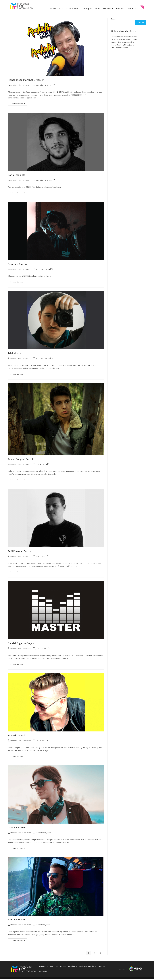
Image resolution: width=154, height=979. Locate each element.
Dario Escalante (16, 175)
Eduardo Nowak (17, 735)
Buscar (113, 19)
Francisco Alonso (17, 264)
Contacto (131, 8)
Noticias (119, 8)
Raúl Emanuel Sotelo (19, 551)
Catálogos (87, 8)
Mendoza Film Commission (20, 85)
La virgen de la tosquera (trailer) (122, 42)
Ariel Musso (14, 353)
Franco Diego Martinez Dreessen (26, 79)
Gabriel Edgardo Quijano (21, 643)
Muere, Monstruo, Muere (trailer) (122, 45)
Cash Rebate (73, 8)
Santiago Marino (17, 919)
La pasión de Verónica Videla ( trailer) (124, 39)
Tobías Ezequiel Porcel (20, 459)
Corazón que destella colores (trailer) (124, 37)
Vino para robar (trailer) (119, 48)
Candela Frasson (17, 827)
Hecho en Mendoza (104, 8)
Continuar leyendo (18, 103)
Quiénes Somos (56, 8)
